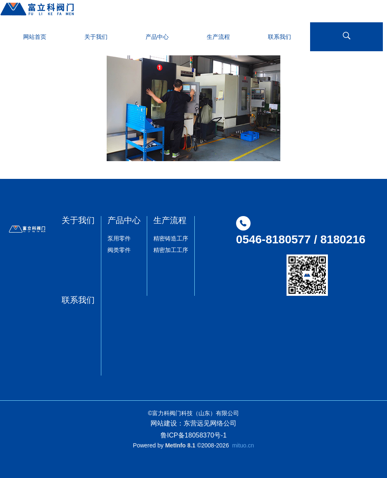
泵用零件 (119, 238)
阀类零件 (119, 250)
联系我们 (78, 299)
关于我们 (78, 220)
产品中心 (124, 220)
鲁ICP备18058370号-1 (193, 435)
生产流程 (169, 220)
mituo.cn (243, 445)
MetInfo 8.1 (180, 445)
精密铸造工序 (170, 238)
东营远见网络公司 (210, 423)
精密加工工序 (170, 250)
